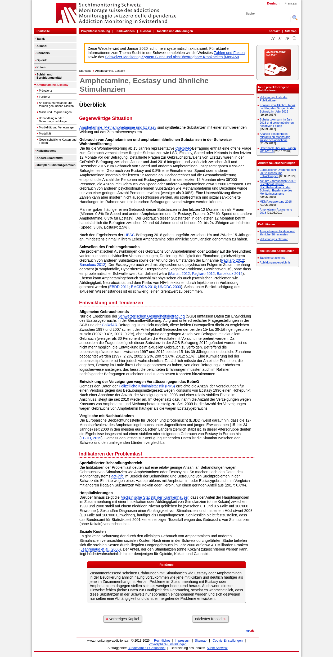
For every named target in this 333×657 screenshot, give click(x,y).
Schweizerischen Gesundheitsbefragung (151, 316)
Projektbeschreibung (95, 31)
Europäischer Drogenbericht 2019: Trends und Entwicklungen (278, 173)
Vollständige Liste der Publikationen (273, 99)
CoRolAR (183, 148)
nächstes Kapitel (210, 618)
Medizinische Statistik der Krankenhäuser (154, 497)
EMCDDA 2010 (143, 287)
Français (291, 3)
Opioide (42, 60)
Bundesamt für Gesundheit (146, 648)
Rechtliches (162, 640)
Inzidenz (44, 96)
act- (117, 476)
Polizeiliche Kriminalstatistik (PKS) (147, 386)
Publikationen (125, 31)
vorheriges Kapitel (122, 618)
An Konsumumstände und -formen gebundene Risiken (56, 104)
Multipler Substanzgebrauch (56, 165)
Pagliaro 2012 (232, 260)
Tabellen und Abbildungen (175, 31)
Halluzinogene (46, 150)
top (247, 630)
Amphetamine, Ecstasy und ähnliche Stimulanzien (277, 233)
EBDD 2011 (119, 287)
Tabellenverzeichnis (272, 257)
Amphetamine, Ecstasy (52, 84)
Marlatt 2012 (179, 273)
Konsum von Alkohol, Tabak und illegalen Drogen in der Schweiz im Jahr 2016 (277, 108)
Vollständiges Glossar (274, 239)
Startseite (43, 31)
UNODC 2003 (169, 287)
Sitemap (290, 31)
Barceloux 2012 (92, 264)
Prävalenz (45, 90)
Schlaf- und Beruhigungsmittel (49, 76)
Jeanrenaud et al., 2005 (100, 549)
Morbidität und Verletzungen (57, 127)
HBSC (129, 235)
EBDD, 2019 (91, 438)
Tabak (41, 38)
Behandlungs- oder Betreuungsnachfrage (53, 120)
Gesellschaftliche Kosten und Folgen (57, 141)
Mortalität (45, 133)
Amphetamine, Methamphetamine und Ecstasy (117, 127)
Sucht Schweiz (217, 648)
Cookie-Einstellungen (227, 640)
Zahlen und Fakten (229, 53)
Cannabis (43, 53)
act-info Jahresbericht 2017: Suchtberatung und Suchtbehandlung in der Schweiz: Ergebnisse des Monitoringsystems (278, 187)
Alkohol (42, 45)
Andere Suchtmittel (50, 157)
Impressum (182, 640)
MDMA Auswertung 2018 (276, 201)
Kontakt (274, 31)
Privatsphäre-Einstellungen (167, 644)
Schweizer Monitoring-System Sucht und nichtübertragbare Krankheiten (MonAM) (172, 57)
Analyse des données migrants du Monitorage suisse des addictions (275, 137)
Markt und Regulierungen (55, 112)
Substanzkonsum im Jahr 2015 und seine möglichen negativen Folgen (277, 122)
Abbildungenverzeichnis (275, 262)
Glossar (145, 31)
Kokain (41, 67)
